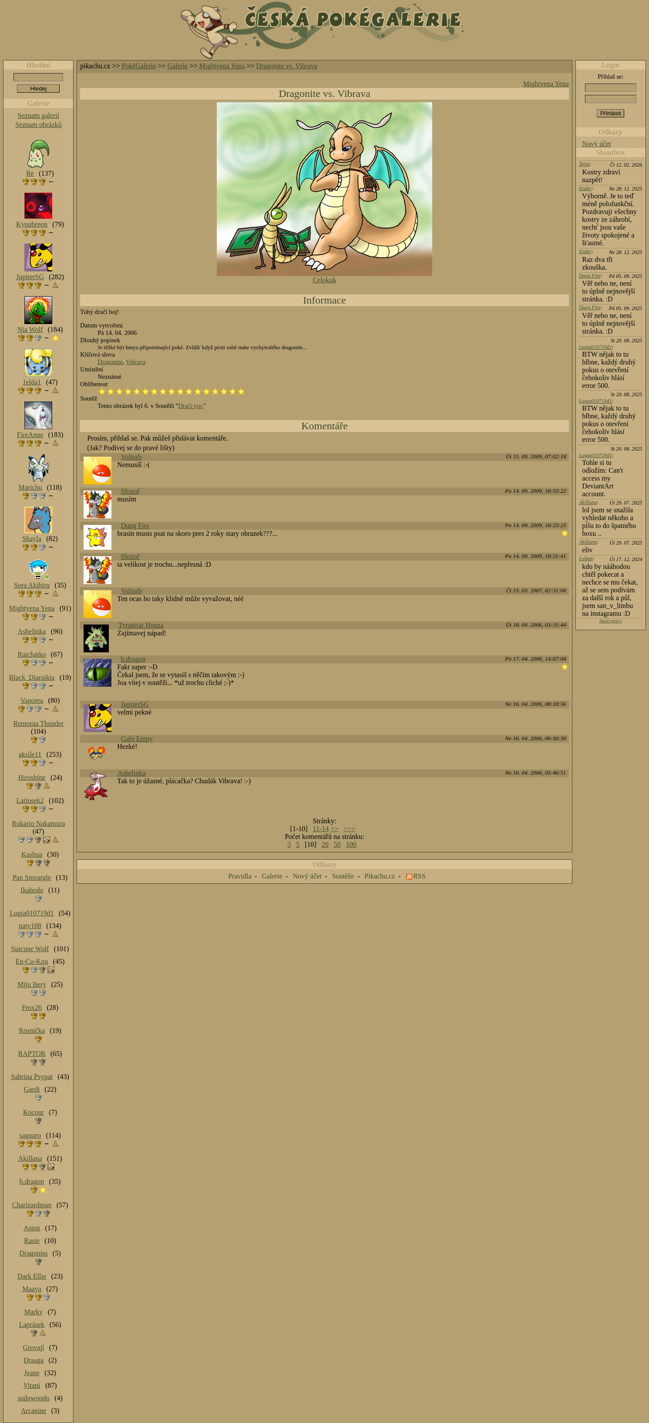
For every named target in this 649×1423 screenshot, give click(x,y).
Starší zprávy (610, 620)
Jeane (32, 1372)
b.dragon (133, 659)
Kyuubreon (31, 224)
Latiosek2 (30, 800)
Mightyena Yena (222, 66)
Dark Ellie (31, 1276)
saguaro (30, 1135)
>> (334, 828)
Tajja (584, 164)
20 (325, 844)
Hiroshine (31, 777)
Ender (585, 188)
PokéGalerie (138, 66)
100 (351, 844)
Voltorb (131, 457)
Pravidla (239, 876)
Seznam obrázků (38, 124)
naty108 (30, 925)
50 (337, 844)
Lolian (585, 558)
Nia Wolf (30, 329)
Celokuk (324, 280)
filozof (130, 491)
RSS (419, 876)
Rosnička (32, 1030)
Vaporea (31, 700)
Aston (32, 1228)
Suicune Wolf (30, 948)
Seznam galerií (39, 115)
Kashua (31, 854)
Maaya (31, 1289)
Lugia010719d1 (595, 347)
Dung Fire (135, 525)
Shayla (31, 538)
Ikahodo (31, 890)
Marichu (30, 487)
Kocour (33, 1112)
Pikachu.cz (380, 876)
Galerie (177, 66)
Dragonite (110, 361)
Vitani (32, 1385)
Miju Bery (31, 984)
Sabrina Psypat (32, 1076)
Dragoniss (34, 1253)
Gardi (32, 1089)
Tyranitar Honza (141, 625)
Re (30, 173)
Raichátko (32, 654)
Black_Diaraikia (32, 677)
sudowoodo (33, 1398)
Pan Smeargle (32, 877)
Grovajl (33, 1347)
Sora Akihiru (32, 585)
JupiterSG (135, 704)
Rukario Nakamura (38, 823)
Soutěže (343, 876)
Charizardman (32, 1205)
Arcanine (34, 1410)
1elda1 (32, 382)
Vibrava (135, 361)
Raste (32, 1240)
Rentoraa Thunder (38, 723)
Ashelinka (132, 773)
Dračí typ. (190, 405)
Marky (33, 1312)
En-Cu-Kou (32, 961)
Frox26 (32, 1007)
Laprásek (32, 1324)
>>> (349, 828)
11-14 (321, 828)
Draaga (34, 1360)
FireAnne (30, 434)
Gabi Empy (137, 738)
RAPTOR (32, 1053)
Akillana (588, 502)
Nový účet (596, 143)
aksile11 (30, 754)
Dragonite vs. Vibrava (286, 66)
